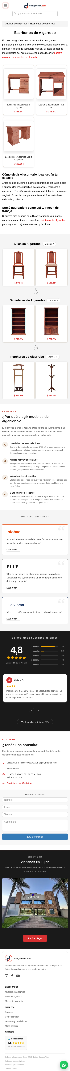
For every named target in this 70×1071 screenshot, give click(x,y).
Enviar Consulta (35, 836)
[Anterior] (31, 710)
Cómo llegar (35, 938)
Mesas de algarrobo (14, 1001)
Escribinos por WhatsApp (19, 783)
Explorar (49, 244)
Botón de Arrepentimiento (15, 1061)
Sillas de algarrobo (13, 996)
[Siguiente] (38, 710)
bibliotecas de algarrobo (52, 220)
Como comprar (11, 1068)
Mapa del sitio (11, 1026)
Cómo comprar (12, 1017)
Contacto (9, 1012)
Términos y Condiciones (16, 1021)
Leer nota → (13, 550)
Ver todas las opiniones (35, 722)
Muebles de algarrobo (15, 992)
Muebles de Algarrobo (16, 23)
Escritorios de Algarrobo (42, 23)
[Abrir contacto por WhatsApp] (64, 1065)
